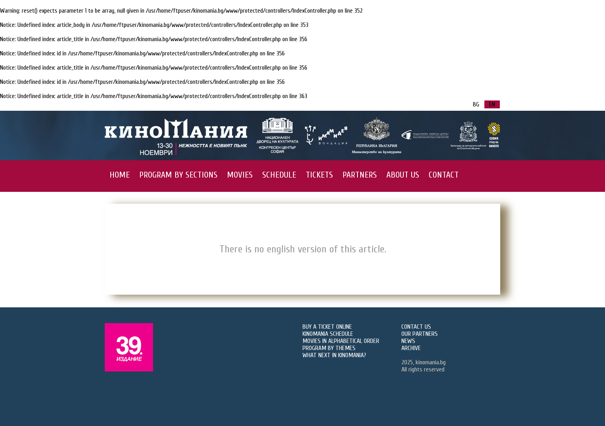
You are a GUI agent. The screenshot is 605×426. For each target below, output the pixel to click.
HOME (120, 175)
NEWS (408, 341)
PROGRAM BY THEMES (328, 348)
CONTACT (444, 175)
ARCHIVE (411, 348)
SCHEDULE (279, 175)
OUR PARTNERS (419, 333)
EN (492, 104)
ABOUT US (402, 175)
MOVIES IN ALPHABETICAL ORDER (340, 341)
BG (476, 104)
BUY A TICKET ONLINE (327, 326)
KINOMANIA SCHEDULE (327, 333)
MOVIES (240, 175)
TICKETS (319, 175)
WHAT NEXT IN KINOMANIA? (334, 355)
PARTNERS (359, 175)
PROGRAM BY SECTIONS (178, 175)
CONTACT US (416, 326)
